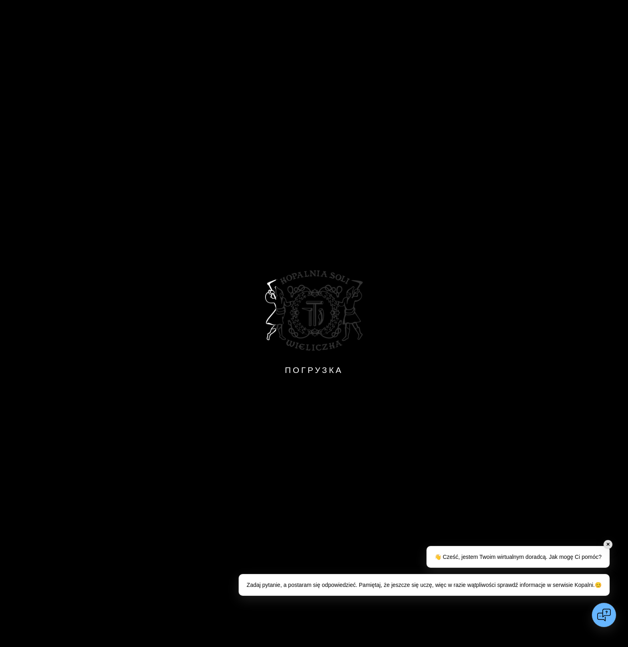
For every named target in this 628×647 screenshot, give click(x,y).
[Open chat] (604, 615)
